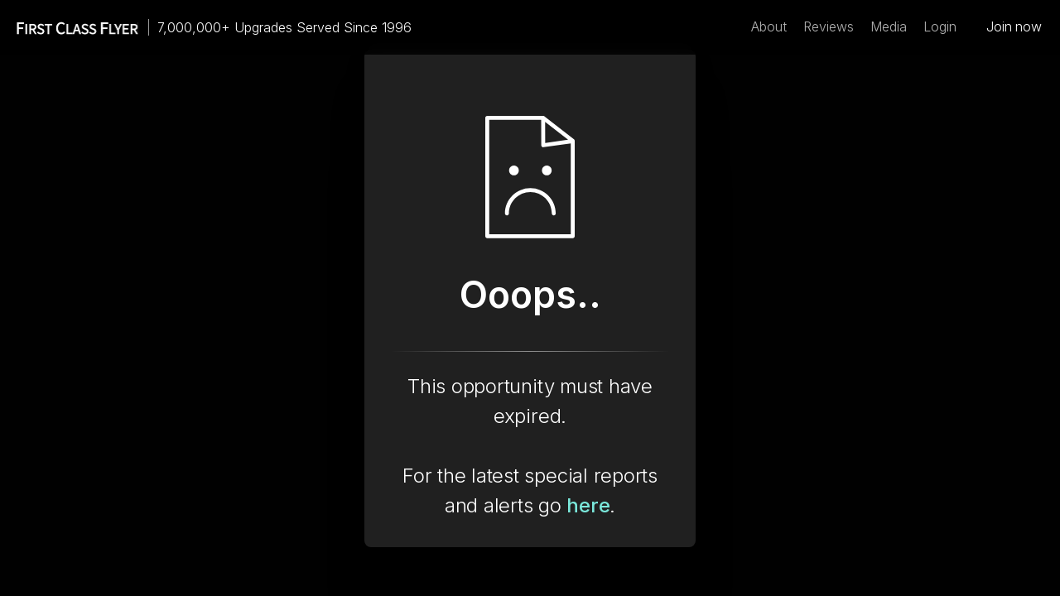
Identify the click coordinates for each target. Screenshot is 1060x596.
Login (939, 27)
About (769, 27)
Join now (1014, 27)
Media (888, 27)
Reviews (828, 27)
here (588, 505)
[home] (70, 27)
